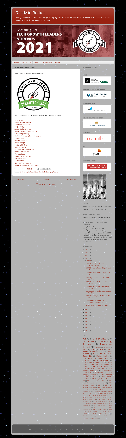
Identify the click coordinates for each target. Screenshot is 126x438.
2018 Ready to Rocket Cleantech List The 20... (98, 292)
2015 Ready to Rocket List (93, 368)
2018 (87, 258)
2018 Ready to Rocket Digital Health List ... (98, 273)
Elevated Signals (20, 158)
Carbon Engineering (22, 133)
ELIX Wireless (19, 138)
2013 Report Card (99, 405)
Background (26, 62)
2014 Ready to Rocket (101, 360)
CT (91, 389)
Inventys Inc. (19, 120)
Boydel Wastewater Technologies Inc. (28, 165)
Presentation (87, 360)
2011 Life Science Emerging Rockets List (98, 393)
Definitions (100, 416)
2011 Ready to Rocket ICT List (96, 381)
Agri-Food (94, 377)
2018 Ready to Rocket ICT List (103, 412)
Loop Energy (19, 127)
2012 (87, 324)
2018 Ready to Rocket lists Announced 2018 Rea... (95, 301)
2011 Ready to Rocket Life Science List (97, 382)
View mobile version (46, 184)
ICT (84, 338)
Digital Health (102, 356)
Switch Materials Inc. (22, 152)
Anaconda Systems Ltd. (23, 129)
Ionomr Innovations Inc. (23, 124)
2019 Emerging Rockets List (97, 370)
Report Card (94, 418)
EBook (57, 62)
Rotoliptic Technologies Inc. (25, 149)
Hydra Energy (20, 142)
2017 (87, 309)
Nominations (47, 62)
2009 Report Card (100, 389)
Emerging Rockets (52, 172)
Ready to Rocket (30, 13)
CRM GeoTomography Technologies (28, 136)
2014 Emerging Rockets (101, 366)
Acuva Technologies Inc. (23, 122)
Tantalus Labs (20, 154)
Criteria (36, 62)
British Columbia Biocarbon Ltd (26, 131)
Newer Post (20, 179)
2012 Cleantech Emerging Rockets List (94, 395)
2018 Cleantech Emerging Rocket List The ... (97, 287)
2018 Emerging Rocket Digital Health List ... (98, 269)
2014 (87, 318)
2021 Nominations (88, 416)
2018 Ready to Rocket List (29, 172)
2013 (87, 321)
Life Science (99, 338)
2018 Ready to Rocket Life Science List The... (98, 283)
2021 (87, 249)
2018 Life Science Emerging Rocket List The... (98, 278)
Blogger (93, 430)
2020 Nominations (104, 414)
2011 (87, 327)
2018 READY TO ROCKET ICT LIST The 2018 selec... (97, 264)
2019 (87, 255)
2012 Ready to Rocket (105, 387)
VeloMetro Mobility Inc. (23, 156)
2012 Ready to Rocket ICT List (101, 401)
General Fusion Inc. (21, 140)
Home (16, 62)
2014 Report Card (99, 408)
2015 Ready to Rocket (99, 410)
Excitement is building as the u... (97, 305)
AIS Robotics (19, 161)
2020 (87, 252)
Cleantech (41, 172)
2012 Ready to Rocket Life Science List (94, 403)
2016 (87, 312)
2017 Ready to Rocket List (97, 350)
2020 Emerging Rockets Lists (93, 362)
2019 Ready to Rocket (90, 414)
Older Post (72, 179)
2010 (87, 330)
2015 (87, 315)
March (89, 261)
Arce (23, 169)
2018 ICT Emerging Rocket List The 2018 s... (98, 296)
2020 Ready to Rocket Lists (97, 363)
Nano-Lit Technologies (23, 163)
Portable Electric (21, 145)
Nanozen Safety (20, 147)
